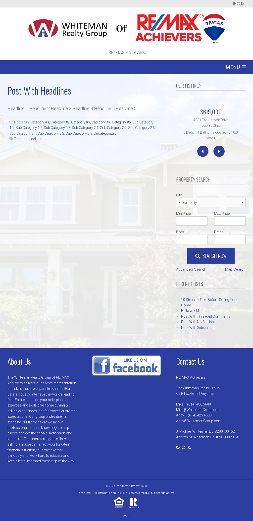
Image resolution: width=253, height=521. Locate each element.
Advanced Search (191, 269)
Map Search (235, 269)
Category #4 (101, 122)
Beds (180, 232)
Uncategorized (105, 133)
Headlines (34, 139)
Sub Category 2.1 (85, 128)
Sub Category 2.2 (113, 128)
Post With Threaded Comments (205, 316)
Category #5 (121, 122)
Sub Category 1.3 (57, 128)
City (179, 195)
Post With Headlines (39, 90)
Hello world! (190, 311)
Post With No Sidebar (197, 322)
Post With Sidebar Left (198, 328)
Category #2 (60, 122)
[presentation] (202, 151)
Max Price (222, 214)
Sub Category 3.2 (51, 133)
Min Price (183, 214)
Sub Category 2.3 (141, 128)
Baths (218, 232)
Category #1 (39, 122)
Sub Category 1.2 (29, 128)
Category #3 (80, 122)
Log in (126, 515)
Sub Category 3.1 (22, 133)
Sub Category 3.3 (79, 133)
